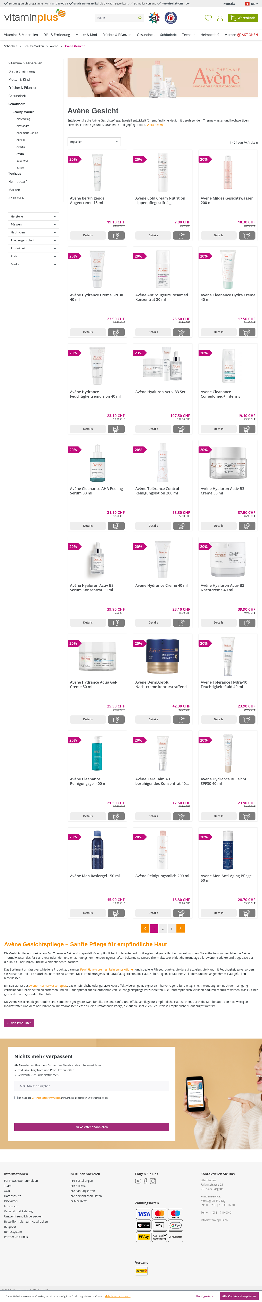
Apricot (21, 140)
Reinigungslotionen (121, 969)
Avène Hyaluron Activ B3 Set (160, 391)
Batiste (20, 167)
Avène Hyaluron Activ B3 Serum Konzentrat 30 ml (92, 587)
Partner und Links (16, 1237)
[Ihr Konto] (220, 18)
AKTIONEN (16, 198)
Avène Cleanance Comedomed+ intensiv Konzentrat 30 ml (221, 393)
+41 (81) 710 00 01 (56, 3)
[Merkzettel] (208, 18)
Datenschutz (12, 1196)
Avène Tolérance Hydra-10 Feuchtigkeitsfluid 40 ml (224, 684)
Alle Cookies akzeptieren (239, 1296)
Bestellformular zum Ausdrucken (26, 1221)
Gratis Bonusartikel (86, 3)
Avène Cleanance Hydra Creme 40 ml (228, 297)
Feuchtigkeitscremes (93, 969)
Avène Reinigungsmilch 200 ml (162, 876)
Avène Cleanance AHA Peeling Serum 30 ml (96, 490)
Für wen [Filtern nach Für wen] (34, 224)
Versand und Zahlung (18, 1211)
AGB (7, 1191)
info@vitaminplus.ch (214, 1220)
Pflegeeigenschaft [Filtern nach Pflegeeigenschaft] (34, 240)
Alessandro (23, 126)
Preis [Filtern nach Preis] (34, 256)
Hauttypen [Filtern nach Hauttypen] (34, 232)
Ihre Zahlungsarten (82, 1191)
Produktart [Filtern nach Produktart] (34, 248)
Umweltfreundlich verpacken (23, 1216)
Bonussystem (13, 1232)
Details (88, 235)
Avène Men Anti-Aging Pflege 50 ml (226, 878)
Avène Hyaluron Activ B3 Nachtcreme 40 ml (222, 587)
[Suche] (115, 18)
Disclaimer (11, 1201)
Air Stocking (23, 119)
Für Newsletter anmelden (21, 1181)
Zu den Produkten (19, 1023)
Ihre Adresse (78, 1186)
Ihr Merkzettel (79, 1201)
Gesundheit (17, 96)
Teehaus (14, 173)
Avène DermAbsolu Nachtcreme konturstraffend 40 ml (161, 684)
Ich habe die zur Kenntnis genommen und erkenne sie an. (63, 1097)
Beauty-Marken (23, 112)
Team (7, 1186)
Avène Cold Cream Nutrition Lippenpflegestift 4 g (160, 200)
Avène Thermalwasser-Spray (48, 985)
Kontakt (229, 4)
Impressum (11, 1206)
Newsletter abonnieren (92, 1127)
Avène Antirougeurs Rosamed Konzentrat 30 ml (161, 297)
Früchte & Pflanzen (22, 87)
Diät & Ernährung (21, 71)
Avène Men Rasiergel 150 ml (95, 876)
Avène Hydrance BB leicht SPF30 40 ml (223, 781)
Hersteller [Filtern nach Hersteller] (34, 216)
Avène (20, 153)
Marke (34, 264)
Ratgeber (10, 1226)
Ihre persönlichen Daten (86, 1196)
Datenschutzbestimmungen (46, 1097)
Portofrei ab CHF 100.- (176, 3)
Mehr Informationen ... (117, 1296)
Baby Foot (22, 160)
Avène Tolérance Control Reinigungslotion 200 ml (157, 490)
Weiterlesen (155, 125)
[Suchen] (139, 18)
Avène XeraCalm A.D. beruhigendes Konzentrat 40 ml (160, 781)
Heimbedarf (17, 181)
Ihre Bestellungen (81, 1181)
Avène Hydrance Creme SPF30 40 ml (96, 297)
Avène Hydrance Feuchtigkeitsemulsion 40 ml (95, 393)
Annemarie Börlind (27, 133)
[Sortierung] (94, 141)
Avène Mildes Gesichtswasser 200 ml (227, 200)
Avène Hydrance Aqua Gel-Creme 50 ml (93, 684)
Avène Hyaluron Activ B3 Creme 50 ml (222, 490)
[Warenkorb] (243, 18)
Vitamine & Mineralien (25, 63)
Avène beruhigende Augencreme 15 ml (87, 200)
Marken (14, 189)
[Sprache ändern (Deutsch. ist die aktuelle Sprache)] (251, 4)
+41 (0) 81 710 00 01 (219, 1212)
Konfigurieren (205, 1296)
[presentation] (45, 1111)
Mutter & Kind (19, 79)
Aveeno (21, 146)
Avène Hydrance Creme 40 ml (161, 585)
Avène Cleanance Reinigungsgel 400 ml (88, 781)
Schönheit (16, 104)
